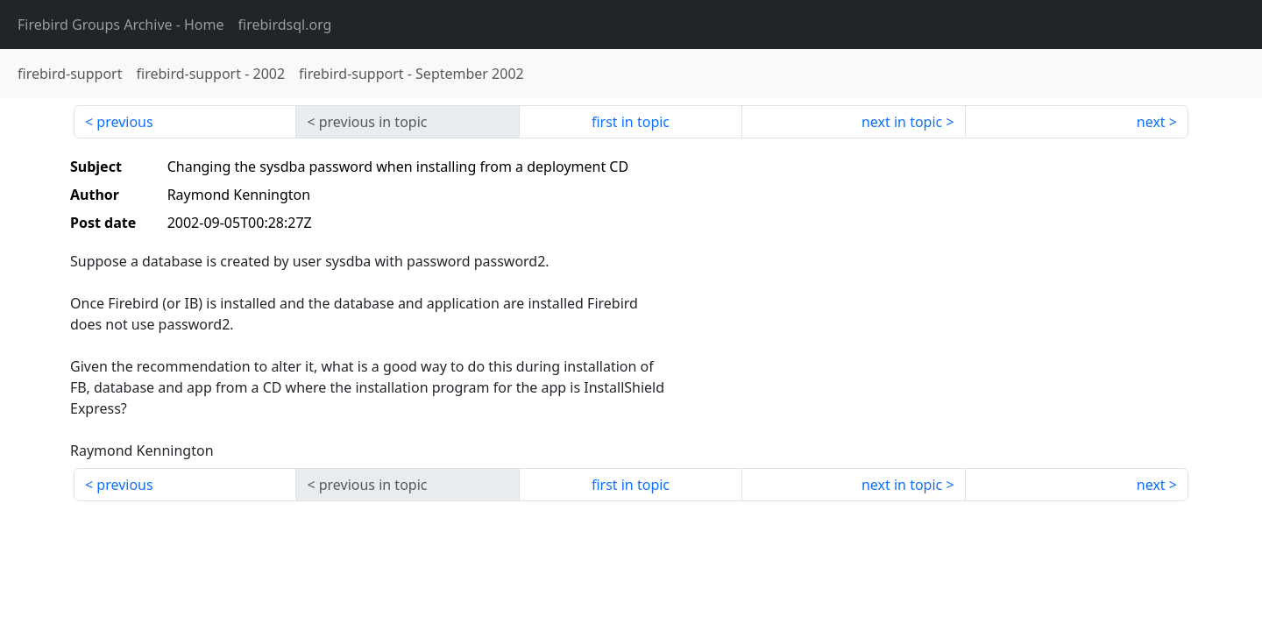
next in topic (901, 121)
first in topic (631, 121)
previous (124, 121)
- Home (121, 24)
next (1151, 121)
